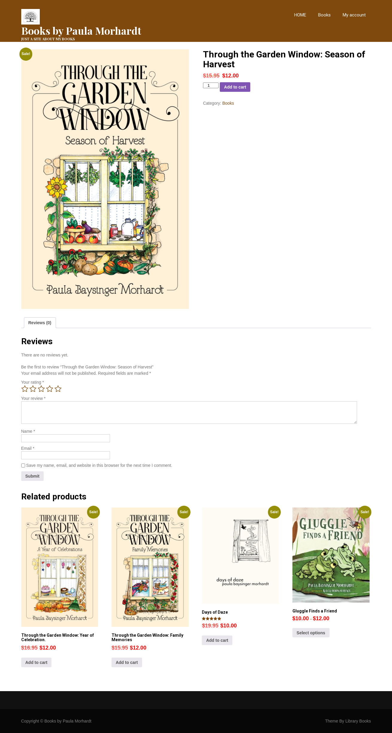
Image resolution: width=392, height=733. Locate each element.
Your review (33, 398)
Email (27, 448)
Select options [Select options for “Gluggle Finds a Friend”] (311, 632)
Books (324, 15)
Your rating (32, 382)
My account (354, 15)
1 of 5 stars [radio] (24, 388)
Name (28, 431)
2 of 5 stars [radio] (32, 388)
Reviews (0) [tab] (39, 322)
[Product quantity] (211, 85)
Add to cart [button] (36, 662)
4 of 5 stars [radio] (49, 388)
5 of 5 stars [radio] (58, 388)
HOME (300, 15)
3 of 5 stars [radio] (41, 388)
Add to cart (235, 87)
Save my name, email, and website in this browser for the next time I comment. (99, 465)
